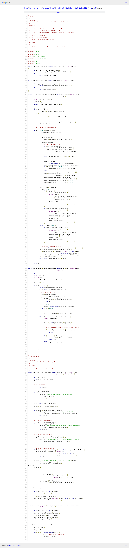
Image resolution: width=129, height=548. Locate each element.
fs (91, 8)
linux (26, 8)
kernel (36, 8)
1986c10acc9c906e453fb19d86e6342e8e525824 (71, 8)
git (41, 8)
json (126, 545)
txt (122, 545)
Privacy (14, 545)
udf (94, 8)
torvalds (46, 8)
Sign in (125, 2)
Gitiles (10, 545)
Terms (19, 545)
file (58, 12)
